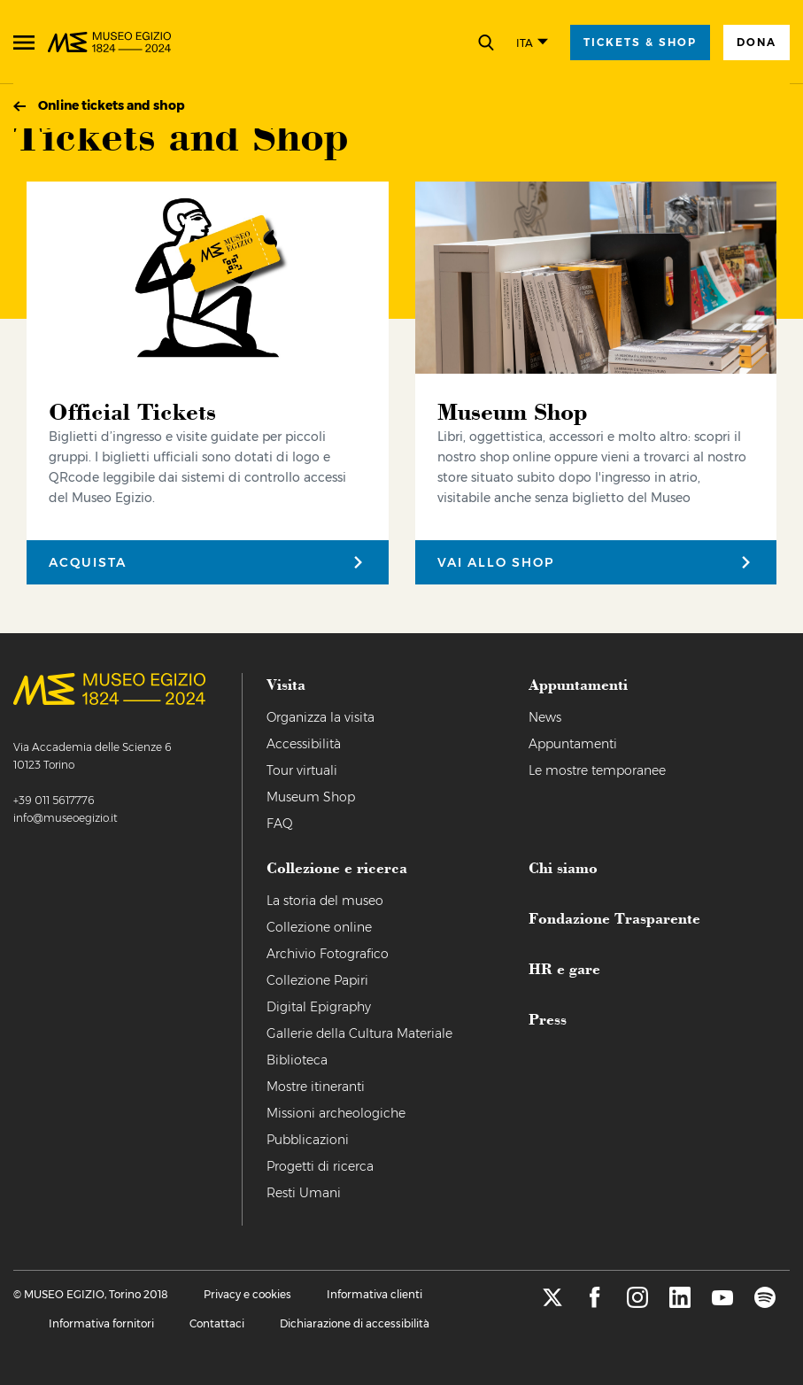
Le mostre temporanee (597, 770)
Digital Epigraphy (318, 1007)
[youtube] (722, 1303)
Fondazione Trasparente (614, 917)
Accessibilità (303, 744)
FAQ (279, 824)
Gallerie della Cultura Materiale (359, 1033)
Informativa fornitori (101, 1323)
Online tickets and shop (111, 105)
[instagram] (637, 1303)
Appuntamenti (573, 744)
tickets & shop (640, 42)
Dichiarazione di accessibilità (354, 1323)
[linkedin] (680, 1303)
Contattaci (216, 1323)
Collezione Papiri (317, 980)
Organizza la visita (320, 717)
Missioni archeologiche (335, 1113)
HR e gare (564, 968)
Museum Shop (310, 797)
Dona (756, 42)
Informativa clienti (374, 1294)
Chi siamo (563, 867)
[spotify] (765, 1303)
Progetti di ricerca (320, 1166)
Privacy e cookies (247, 1294)
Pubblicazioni (307, 1140)
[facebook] (595, 1303)
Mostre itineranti (315, 1087)
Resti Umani (303, 1193)
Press (548, 1018)
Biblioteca (297, 1060)
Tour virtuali (301, 770)
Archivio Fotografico (327, 954)
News (545, 717)
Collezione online (319, 927)
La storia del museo (324, 901)
